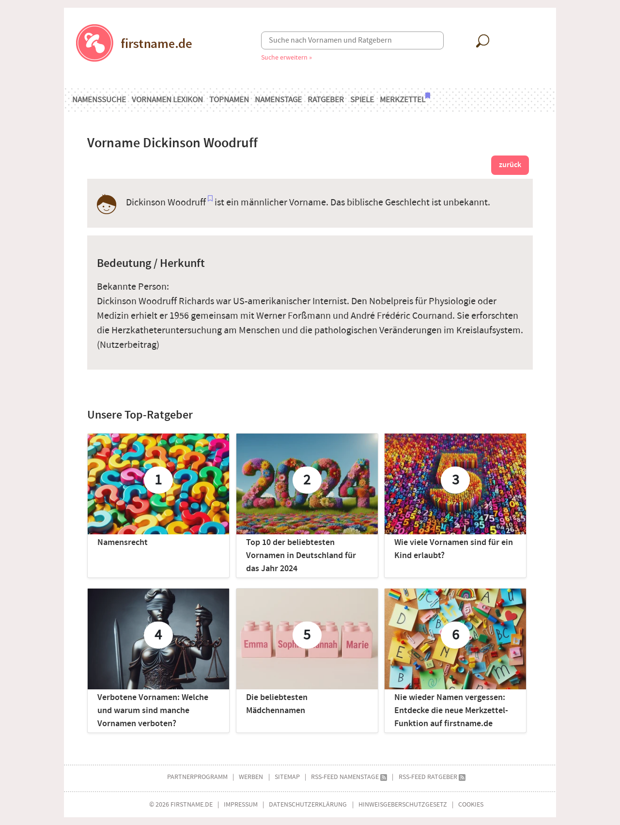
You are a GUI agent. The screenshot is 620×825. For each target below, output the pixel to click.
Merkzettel (405, 99)
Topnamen (229, 99)
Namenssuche (99, 99)
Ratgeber (326, 99)
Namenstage (278, 99)
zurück (510, 165)
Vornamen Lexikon (167, 99)
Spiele (362, 99)
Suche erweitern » (286, 57)
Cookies (470, 804)
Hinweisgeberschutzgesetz (402, 804)
